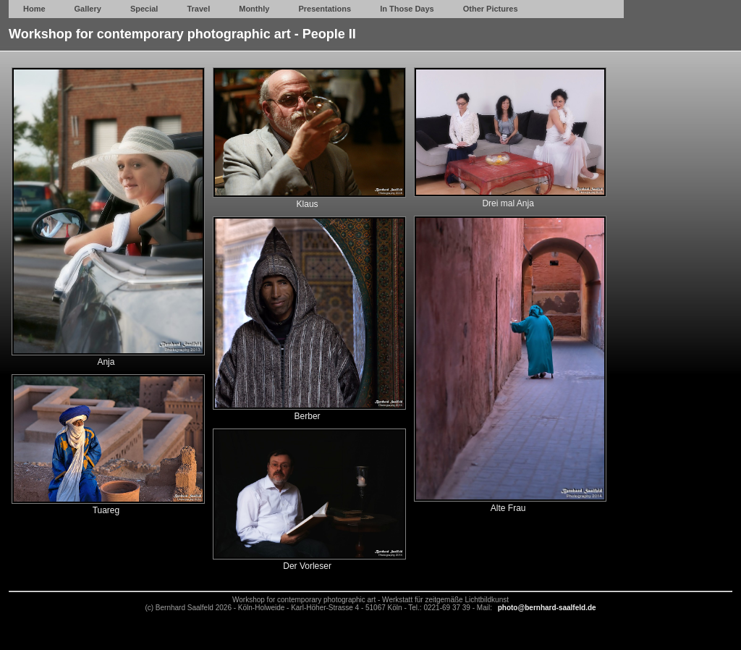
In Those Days (407, 8)
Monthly (254, 8)
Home (34, 8)
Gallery (88, 8)
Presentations (324, 8)
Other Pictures (490, 8)
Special (144, 8)
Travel (198, 8)
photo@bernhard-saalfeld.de (547, 608)
